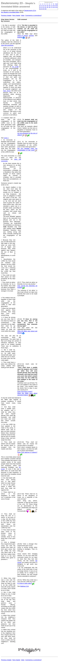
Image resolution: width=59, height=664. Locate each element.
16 (49, 5)
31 (40, 8)
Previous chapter (6, 15)
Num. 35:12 (7, 91)
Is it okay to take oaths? (24, 583)
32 (42, 8)
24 (45, 7)
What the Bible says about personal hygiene (27, 394)
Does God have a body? (24, 391)
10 (56, 4)
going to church (22, 35)
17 (51, 5)
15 (47, 5)
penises (31, 35)
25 (47, 7)
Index (23, 15)
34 (45, 8)
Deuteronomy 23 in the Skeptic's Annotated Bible (18, 11)
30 (56, 7)
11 (40, 5)
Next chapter (16, 15)
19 (55, 5)
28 (53, 7)
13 (43, 5)
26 (49, 7)
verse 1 (6, 138)
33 (43, 8)
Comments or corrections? (33, 15)
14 (45, 5)
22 (42, 7)
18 (53, 5)
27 (51, 7)
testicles (19, 37)
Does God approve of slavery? (27, 452)
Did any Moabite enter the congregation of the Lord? (27, 149)
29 (55, 7)
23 (43, 7)
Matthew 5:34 (24, 586)
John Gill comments (7, 45)
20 (56, 5)
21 (40, 7)
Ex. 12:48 (15, 66)
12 (42, 5)
